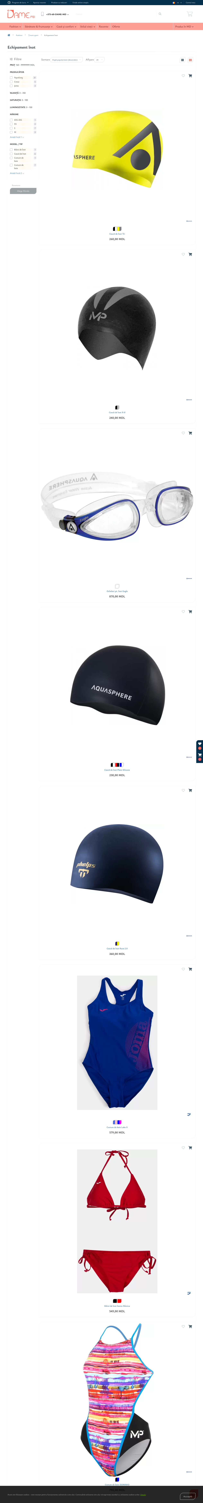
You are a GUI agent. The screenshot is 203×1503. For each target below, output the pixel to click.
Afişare (90, 59)
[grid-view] (190, 60)
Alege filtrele (23, 190)
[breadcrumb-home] (9, 35)
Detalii (143, 1494)
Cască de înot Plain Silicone (117, 770)
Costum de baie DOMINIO (117, 1484)
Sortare (45, 59)
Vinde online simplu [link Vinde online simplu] (80, 2)
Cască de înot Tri (117, 234)
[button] (200, 757)
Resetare (16, 185)
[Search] (160, 14)
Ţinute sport (33, 35)
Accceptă (187, 1496)
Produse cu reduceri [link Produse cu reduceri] (59, 2)
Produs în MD (184, 26)
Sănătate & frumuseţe (39, 26)
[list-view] (182, 60)
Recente (103, 26)
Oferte (116, 26)
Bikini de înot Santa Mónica (117, 1306)
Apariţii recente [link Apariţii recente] (39, 2)
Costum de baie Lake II (117, 1127)
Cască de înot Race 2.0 (117, 948)
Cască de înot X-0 (117, 412)
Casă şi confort (66, 26)
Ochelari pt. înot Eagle (117, 591)
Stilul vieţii (87, 26)
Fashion (15, 26)
